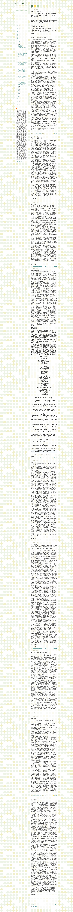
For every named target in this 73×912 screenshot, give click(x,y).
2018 (18, 35)
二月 (18, 95)
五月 (18, 90)
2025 (18, 25)
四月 (18, 92)
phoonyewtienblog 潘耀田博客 (21, 108)
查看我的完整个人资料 (19, 161)
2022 (18, 29)
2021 (18, 31)
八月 (18, 86)
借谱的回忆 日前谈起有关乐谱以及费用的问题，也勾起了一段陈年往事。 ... (22, 63)
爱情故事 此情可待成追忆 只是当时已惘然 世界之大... (22, 74)
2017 (18, 37)
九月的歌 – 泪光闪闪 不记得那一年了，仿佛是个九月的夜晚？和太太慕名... (22, 51)
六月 (18, 89)
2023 (18, 28)
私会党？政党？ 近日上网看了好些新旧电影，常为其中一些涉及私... (22, 80)
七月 (18, 87)
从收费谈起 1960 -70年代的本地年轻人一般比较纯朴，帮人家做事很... (22, 67)
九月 (18, 44)
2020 (18, 32)
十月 (18, 42)
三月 (18, 93)
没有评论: (55, 133)
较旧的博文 (55, 904)
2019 (18, 34)
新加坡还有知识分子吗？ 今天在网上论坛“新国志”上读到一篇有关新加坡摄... (22, 70)
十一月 (19, 41)
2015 (18, 98)
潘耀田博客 (19, 3)
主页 (44, 904)
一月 (18, 96)
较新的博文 (32, 904)
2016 (18, 38)
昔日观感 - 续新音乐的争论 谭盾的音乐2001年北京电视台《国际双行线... (22, 83)
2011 (18, 104)
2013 (18, 101)
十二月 (19, 39)
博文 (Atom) (35, 906)
